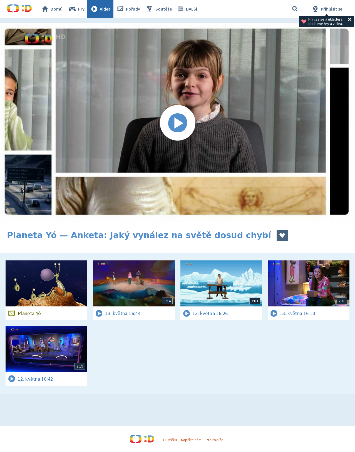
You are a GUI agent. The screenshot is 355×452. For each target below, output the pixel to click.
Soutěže (159, 9)
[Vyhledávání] (295, 9)
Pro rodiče (214, 439)
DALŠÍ (186, 9)
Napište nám (191, 439)
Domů (52, 9)
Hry (76, 9)
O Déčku (170, 439)
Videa (100, 9)
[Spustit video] (177, 123)
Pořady (128, 9)
